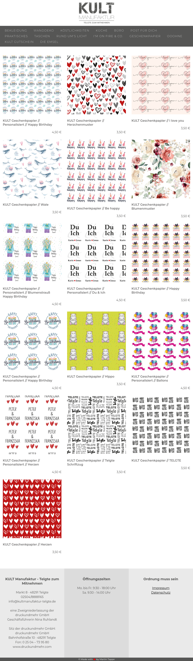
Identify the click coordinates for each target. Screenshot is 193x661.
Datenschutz (160, 592)
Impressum (160, 588)
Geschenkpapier (145, 36)
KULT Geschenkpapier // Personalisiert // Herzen (21, 462)
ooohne (175, 36)
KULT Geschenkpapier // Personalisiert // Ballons (150, 378)
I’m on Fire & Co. (108, 36)
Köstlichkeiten (75, 30)
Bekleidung (16, 30)
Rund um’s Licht (72, 36)
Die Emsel (49, 42)
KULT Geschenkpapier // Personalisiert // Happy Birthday (27, 122)
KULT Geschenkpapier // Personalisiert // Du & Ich (86, 290)
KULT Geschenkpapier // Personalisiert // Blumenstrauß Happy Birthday (26, 292)
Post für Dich (144, 30)
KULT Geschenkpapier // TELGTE (156, 460)
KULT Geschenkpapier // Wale (25, 204)
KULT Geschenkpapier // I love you (158, 120)
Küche (102, 30)
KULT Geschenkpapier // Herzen (27, 544)
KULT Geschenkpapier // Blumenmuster (150, 206)
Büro (119, 30)
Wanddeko (44, 30)
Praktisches (16, 36)
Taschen (42, 36)
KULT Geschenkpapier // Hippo (90, 376)
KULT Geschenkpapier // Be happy (93, 208)
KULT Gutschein (19, 42)
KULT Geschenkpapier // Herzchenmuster (85, 122)
